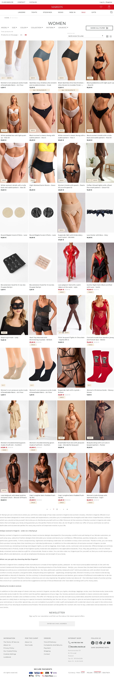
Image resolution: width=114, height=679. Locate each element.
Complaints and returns (53, 645)
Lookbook (7, 657)
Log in (102, 2)
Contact (47, 654)
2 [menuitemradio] (57, 509)
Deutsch (106, 672)
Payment (47, 648)
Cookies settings (10, 654)
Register (109, 2)
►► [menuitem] (67, 509)
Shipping (47, 651)
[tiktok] (104, 643)
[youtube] (108, 643)
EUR (82, 672)
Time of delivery (50, 642)
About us (7, 645)
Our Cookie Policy (10, 651)
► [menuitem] (63, 509)
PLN (78, 672)
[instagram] (97, 643)
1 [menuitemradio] (53, 509)
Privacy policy (9, 648)
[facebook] (101, 643)
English (97, 672)
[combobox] (85, 36)
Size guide (29, 645)
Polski (90, 672)
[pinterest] (93, 643)
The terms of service (11, 642)
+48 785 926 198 (75, 642)
